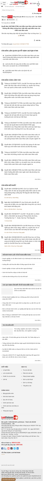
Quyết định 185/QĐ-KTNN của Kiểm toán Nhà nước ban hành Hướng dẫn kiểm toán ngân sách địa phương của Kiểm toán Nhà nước (22, 172)
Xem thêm (38, 179)
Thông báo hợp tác (8, 410)
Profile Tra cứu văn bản (9, 376)
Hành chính (7, 246)
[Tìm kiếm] (39, 10)
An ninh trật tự (8, 197)
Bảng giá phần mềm (8, 393)
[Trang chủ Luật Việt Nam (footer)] (21, 417)
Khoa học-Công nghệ (19, 232)
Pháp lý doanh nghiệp (29, 376)
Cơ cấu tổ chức (8, 232)
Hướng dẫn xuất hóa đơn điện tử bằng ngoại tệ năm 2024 (18, 264)
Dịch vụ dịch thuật (28, 379)
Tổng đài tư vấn (27, 385)
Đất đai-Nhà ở (12, 209)
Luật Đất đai (27, 478)
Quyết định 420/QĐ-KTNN (21, 44)
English (32, 3)
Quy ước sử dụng (7, 399)
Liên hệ (5, 379)
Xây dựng (19, 209)
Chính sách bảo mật (8, 402)
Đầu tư (6, 209)
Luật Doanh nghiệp (18, 478)
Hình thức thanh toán (8, 396)
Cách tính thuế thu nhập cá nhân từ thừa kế (14, 272)
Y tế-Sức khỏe (8, 221)
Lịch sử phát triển (7, 373)
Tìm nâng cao (36, 13)
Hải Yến (37, 40)
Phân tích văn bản (28, 373)
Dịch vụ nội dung (27, 382)
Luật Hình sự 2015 (36, 478)
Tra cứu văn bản (27, 370)
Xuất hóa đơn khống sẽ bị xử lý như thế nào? (15, 276)
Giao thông (15, 197)
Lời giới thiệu (6, 370)
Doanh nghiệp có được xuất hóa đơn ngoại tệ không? (17, 268)
